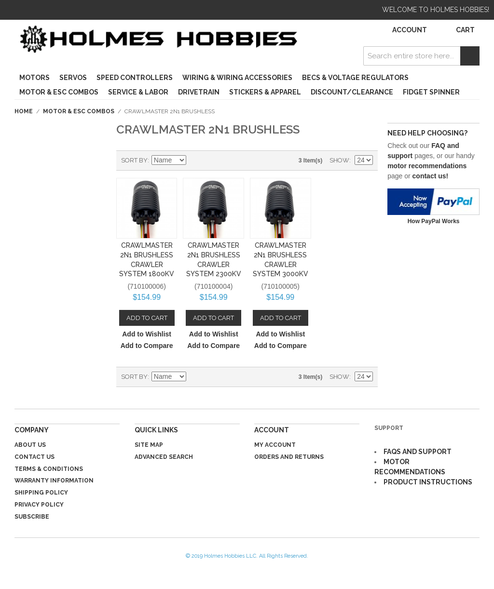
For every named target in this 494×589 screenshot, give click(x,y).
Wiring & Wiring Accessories (237, 77)
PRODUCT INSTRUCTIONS (428, 482)
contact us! (430, 176)
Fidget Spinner (431, 92)
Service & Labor (138, 92)
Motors (34, 77)
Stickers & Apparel (265, 92)
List (228, 160)
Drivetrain (199, 92)
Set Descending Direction (195, 160)
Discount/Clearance (352, 92)
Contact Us (34, 457)
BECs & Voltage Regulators (355, 77)
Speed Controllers (134, 77)
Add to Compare (147, 345)
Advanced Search (164, 457)
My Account (275, 445)
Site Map (149, 445)
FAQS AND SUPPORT (418, 451)
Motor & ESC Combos (58, 92)
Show (339, 160)
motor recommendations (427, 166)
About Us (30, 445)
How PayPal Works (434, 221)
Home (23, 111)
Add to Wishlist (146, 334)
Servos (73, 77)
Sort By (134, 160)
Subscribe (31, 516)
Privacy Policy (39, 504)
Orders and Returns (289, 457)
